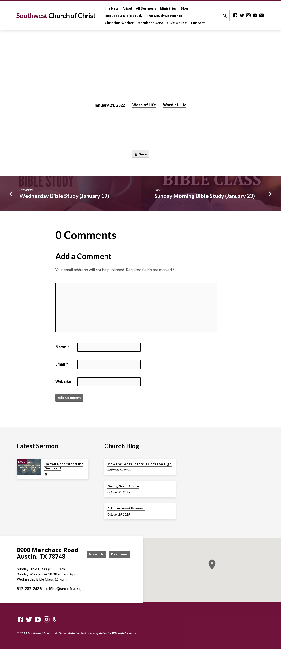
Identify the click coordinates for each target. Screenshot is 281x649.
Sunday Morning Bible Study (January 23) (205, 197)
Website (63, 382)
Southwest (55, 15)
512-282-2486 (29, 588)
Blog (184, 8)
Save (140, 154)
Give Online (177, 22)
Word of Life (144, 104)
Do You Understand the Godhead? (63, 464)
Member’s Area (150, 22)
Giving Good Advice (123, 485)
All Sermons (146, 8)
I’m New (112, 8)
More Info (117, 549)
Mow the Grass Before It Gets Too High (139, 462)
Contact (198, 22)
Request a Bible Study (124, 15)
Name (62, 348)
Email (61, 365)
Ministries (168, 8)
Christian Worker (119, 22)
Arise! (127, 8)
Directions (118, 558)
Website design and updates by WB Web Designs (102, 633)
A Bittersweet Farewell (126, 507)
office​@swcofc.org (63, 588)
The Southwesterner (164, 15)
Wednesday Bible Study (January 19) (64, 197)
